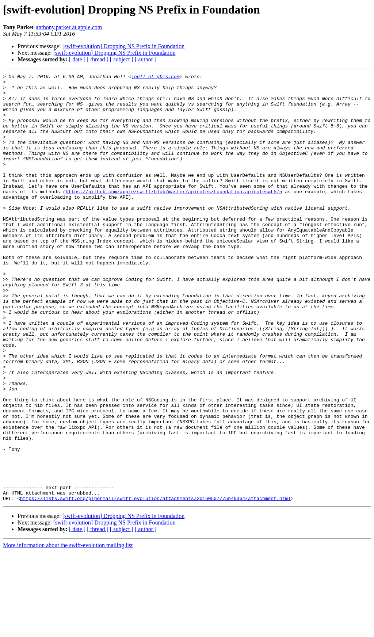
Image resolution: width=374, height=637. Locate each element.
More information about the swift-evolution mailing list (68, 631)
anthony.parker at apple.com (69, 27)
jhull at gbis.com (155, 77)
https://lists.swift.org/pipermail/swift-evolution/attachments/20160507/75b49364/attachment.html (155, 583)
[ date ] (77, 59)
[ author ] (146, 59)
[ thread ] (97, 59)
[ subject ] (121, 59)
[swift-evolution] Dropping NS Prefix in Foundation (123, 46)
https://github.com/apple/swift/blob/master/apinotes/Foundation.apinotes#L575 (174, 215)
